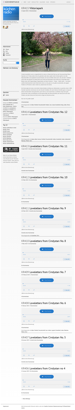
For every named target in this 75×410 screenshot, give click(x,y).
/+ (21, 2)
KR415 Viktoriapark (8, 111)
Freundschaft (41, 105)
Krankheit (57, 105)
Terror (68, 105)
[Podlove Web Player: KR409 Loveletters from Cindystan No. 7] (46, 284)
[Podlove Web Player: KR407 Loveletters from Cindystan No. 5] (46, 349)
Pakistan (23, 140)
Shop (28, 2)
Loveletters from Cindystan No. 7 (43, 272)
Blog (47, 2)
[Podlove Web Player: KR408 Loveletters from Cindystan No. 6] (46, 315)
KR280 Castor (6, 131)
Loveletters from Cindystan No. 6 (43, 303)
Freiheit (36, 105)
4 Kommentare (32, 11)
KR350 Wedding (7, 138)
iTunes (6, 49)
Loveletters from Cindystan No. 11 (44, 146)
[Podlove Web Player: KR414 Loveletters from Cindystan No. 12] (46, 124)
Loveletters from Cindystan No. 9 (43, 208)
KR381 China (6, 129)
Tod (22, 106)
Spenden (52, 2)
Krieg (62, 105)
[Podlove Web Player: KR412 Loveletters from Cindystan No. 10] (46, 189)
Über (25, 2)
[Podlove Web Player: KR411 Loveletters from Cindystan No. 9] (46, 220)
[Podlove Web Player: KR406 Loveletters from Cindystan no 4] (46, 380)
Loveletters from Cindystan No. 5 (43, 337)
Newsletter (35, 2)
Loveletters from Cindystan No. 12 (44, 112)
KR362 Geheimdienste (8, 143)
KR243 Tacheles (7, 136)
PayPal (6, 95)
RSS (5, 51)
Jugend (53, 330)
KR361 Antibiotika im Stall (9, 127)
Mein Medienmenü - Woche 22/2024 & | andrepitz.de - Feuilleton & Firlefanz (9, 108)
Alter (32, 105)
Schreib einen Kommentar (34, 149)
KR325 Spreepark (7, 134)
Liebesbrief (67, 139)
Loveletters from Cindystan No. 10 (44, 177)
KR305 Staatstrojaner (8, 141)
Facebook (6, 55)
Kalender (42, 2)
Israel (53, 105)
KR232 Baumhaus (7, 140)
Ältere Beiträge (25, 398)
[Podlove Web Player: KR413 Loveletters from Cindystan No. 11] (46, 158)
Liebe (65, 105)
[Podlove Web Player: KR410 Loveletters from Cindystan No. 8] (46, 253)
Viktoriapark (32, 8)
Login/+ (69, 2)
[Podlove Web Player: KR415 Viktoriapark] (46, 20)
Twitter (6, 53)
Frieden (47, 105)
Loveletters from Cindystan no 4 (43, 368)
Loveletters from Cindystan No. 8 (43, 241)
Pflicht (27, 140)
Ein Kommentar (33, 180)
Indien (54, 139)
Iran (51, 105)
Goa (46, 330)
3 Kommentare (32, 114)
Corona (39, 139)
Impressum (6, 406)
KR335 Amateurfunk (8, 133)
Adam (32, 139)
